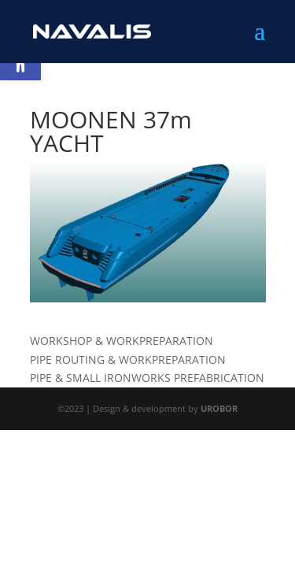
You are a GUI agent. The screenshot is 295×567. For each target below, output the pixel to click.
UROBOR (219, 408)
